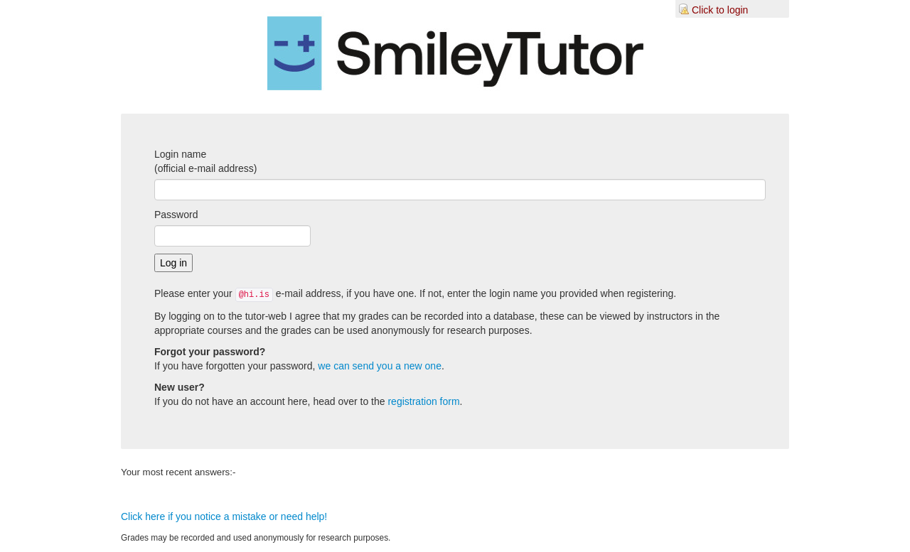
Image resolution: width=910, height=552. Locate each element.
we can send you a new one (379, 366)
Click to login (720, 10)
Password (176, 214)
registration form (423, 401)
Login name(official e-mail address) (205, 161)
